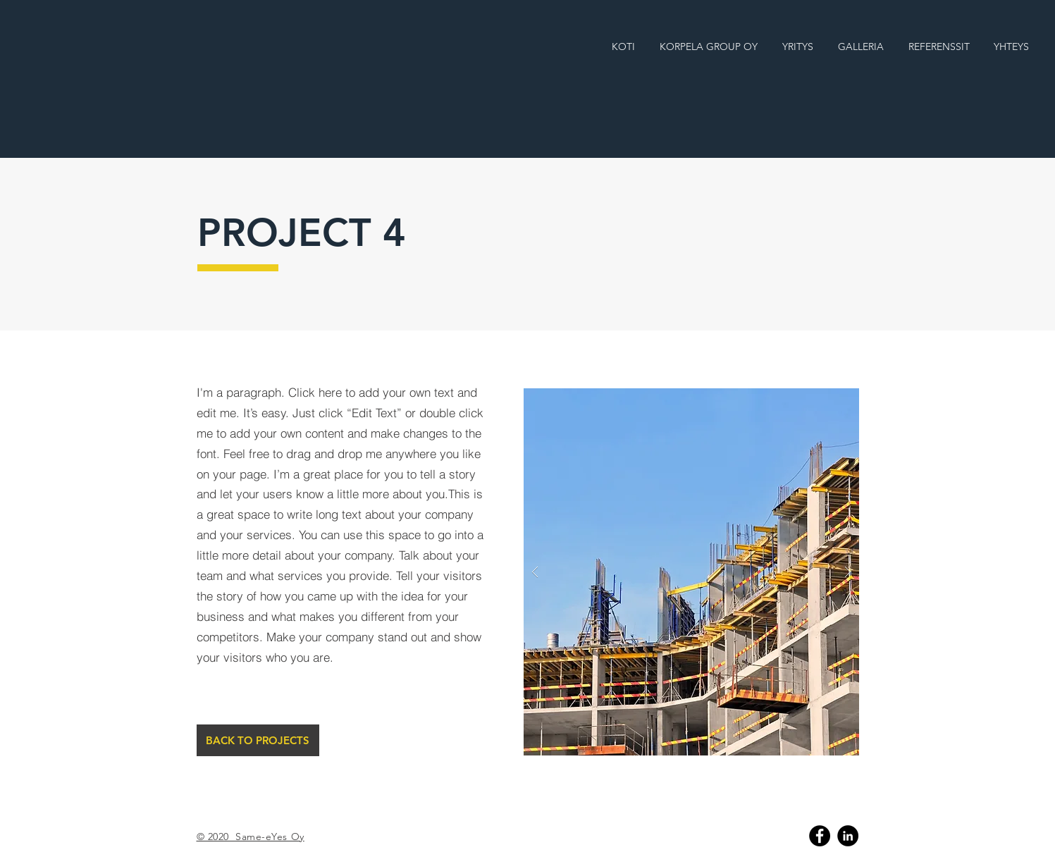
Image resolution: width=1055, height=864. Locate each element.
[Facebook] (819, 835)
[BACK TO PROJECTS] (258, 740)
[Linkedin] (847, 835)
